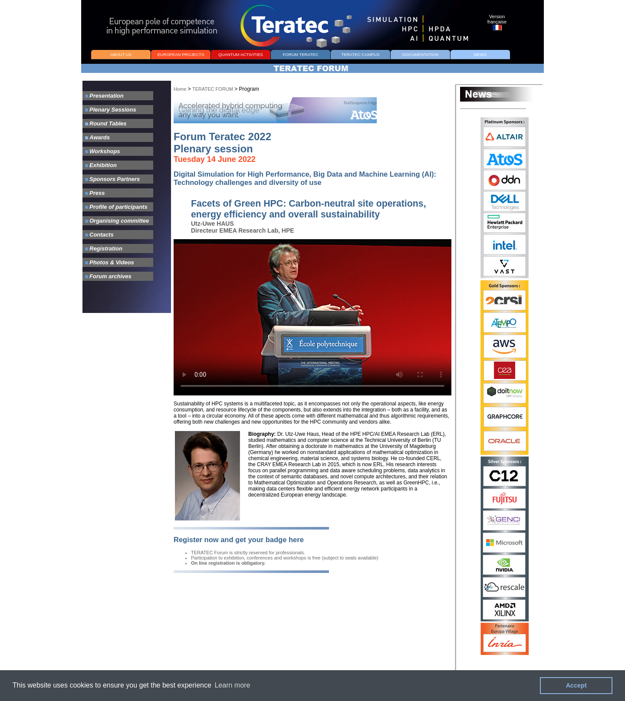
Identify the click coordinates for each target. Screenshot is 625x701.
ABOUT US (121, 54)
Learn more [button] (232, 685)
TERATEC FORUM (212, 89)
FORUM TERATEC (301, 54)
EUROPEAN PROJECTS (181, 54)
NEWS (480, 54)
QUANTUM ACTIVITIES (240, 54)
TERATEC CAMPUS (361, 54)
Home (180, 89)
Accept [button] (576, 685)
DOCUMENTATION (420, 54)
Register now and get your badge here (239, 539)
